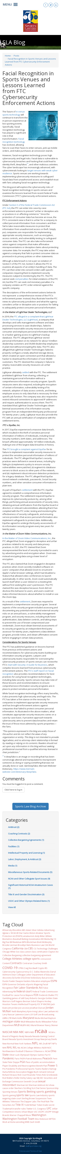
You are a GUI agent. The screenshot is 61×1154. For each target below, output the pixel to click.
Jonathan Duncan (37, 1007)
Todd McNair (30, 1105)
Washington (39, 1115)
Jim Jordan (13, 1007)
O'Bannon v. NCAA (41, 1051)
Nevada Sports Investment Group (24, 1039)
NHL (9, 1047)
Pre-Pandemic (8, 1068)
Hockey (48, 1001)
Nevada (28, 1036)
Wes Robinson (41, 1119)
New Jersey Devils (49, 1039)
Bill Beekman (16, 942)
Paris (17, 1058)
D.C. (32, 971)
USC (36, 1111)
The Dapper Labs (28, 1101)
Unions (17, 1111)
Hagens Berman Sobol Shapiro (30, 1001)
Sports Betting (27, 1091)
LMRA (4, 1018)
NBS (32, 1032)
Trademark (7, 1108)
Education (35, 981)
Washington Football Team (18, 1118)
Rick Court (22, 1074)
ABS (23, 930)
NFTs (54, 1043)
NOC (49, 1047)
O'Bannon (28, 1051)
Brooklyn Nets (24, 945)
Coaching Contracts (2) (19, 833)
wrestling (20, 1122)
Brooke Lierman (9, 945)
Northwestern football (12, 1051)
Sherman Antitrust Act (38, 1085)
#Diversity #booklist (11, 930)
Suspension (41, 1098)
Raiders (45, 1068)
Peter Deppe (13, 1062)
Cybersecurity (8, 971)
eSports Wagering (34, 984)
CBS (30, 948)
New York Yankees (23, 1043)
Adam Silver (31, 930)
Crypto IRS (42, 968)
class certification (39, 951)
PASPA (23, 1058)
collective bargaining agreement (36, 955)
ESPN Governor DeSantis (13, 984)
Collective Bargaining (11, 955)
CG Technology (40, 948)
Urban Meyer (27, 1111)
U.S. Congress (39, 1108)
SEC (41, 1078)
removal (50, 1072)
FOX (36, 995)
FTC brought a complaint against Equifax (26, 449)
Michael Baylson (48, 1018)
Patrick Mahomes (34, 1058)
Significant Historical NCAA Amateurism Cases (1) (30, 887)
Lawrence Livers (22, 1014)
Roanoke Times (34, 1074)
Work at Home (9, 1122)
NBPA (27, 1032)
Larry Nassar (8, 1014)
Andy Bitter (40, 936)
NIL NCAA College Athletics (29, 1047)
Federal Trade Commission (45, 991)
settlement (27, 489)
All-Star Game (22, 933)
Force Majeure (26, 995)
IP (42, 1004)
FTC (56, 995)
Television (15, 1101)
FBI (14, 991)
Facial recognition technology (13, 140)
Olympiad (24, 1054)
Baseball (17, 939)
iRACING (47, 1004)
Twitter (29, 1108)
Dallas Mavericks (42, 971)
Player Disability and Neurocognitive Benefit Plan (24, 1065)
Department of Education (43, 974)
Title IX (19, 1105)
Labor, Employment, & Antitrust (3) (24, 859)
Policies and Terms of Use (30, 1151)
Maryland (28, 1018)
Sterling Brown (28, 1098)
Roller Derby (20, 1078)
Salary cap (31, 1078)
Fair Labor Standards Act (28, 987)
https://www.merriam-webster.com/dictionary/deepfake (19, 770)
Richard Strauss (9, 1074)
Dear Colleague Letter (21, 974)
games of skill (18, 998)
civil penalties (21, 278)
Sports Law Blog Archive (30, 806)
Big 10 (53, 939)
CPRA (20, 968)
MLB (17, 1025)
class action (25, 951)
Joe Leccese (23, 1007)
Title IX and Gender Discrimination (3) (26, 894)
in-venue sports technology (13, 113)
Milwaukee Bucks (33, 1021)
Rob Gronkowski (49, 1074)
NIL (15, 1047)
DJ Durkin (16, 977)
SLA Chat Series (39, 1088)
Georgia (41, 998)
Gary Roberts (31, 998)
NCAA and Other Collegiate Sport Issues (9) (29, 878)
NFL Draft (43, 1043)
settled (25, 372)
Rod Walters (8, 1078)
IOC (39, 1004)
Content (6, 963)
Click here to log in (13, 789)
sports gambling (46, 1091)
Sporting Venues (10, 1091)
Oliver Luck (14, 1054)
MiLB (23, 1021)
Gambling (6, 998)
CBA (26, 948)
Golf (13, 1001)
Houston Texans (10, 1004)
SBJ (37, 1078)
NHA (4, 1047)
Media (37, 1018)
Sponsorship (52, 1088)
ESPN (54, 981)
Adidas (40, 930)
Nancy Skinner (51, 1025)
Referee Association (17, 1072)
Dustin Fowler (8, 981)
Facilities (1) (13, 846)
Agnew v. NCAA (9, 933)
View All (12, 907)
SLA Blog (27, 1088)
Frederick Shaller (46, 995)
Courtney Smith (40, 963)
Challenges (53, 948)
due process (47, 977)
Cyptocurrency (22, 971)
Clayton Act (53, 951)
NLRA (44, 1047)
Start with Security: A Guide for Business (27, 664)
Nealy (21, 1036)
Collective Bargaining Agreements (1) (26, 839)
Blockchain (32, 942)
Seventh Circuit (30, 1081)
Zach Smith (35, 1122)
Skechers (18, 1088)
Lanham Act (53, 1011)
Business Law (37, 945)
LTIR (10, 1018)
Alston (32, 933)
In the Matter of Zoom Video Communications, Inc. (26, 538)
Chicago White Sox (10, 951)
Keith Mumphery (19, 1011)
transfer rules (19, 1108)
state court (16, 1098)
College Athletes (12, 958)
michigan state (11, 1021)
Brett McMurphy (44, 942)
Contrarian (27, 963)
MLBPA (23, 1025)
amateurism (28, 936)
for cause (15, 995)
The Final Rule (43, 1101)
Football (6, 995)
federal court (24, 991)
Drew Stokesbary (33, 977)
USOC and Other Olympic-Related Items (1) (29, 900)
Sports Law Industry (38, 1095)
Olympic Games (36, 1054)
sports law (22, 1095)
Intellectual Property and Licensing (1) (26, 852)
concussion (45, 959)
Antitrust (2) (13, 827)
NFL (35, 1043)
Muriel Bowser (37, 1025)
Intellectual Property (27, 1004)
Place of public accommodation (40, 1062)
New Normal (8, 1043)
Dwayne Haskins (23, 981)
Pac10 (47, 1054)
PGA (22, 1062)
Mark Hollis (17, 1018)
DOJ (23, 977)
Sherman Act (22, 1085)
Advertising (49, 930)
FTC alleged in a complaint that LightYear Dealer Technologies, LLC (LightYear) (27, 318)
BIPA (24, 942)
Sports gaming (9, 1095)
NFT (50, 1043)
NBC (21, 1032)
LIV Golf (33, 1014)
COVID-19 (10, 967)
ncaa (41, 1031)
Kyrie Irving (32, 1011)
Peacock (47, 1058)
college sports (31, 958)
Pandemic (8, 1058)
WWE (27, 1122)
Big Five (5, 942)
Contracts (16, 963)
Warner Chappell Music (20, 1115)
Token (39, 1105)
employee (45, 981)
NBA (15, 1032)
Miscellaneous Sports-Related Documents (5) (30, 872)
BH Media (45, 939)
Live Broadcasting (46, 1014)
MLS (29, 1025)
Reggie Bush (32, 1072)
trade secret (48, 1105)
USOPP (48, 1111)
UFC (49, 1108)
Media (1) (12, 865)
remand (42, 1072)
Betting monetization (31, 939)
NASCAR (7, 1032)
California (17, 948)
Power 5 (52, 1065)
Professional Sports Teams (28, 1068)
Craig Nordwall (30, 968)
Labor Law (42, 1011)
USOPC (41, 1111)
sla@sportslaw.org (33, 1146)
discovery (7, 977)
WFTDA (52, 1119)
